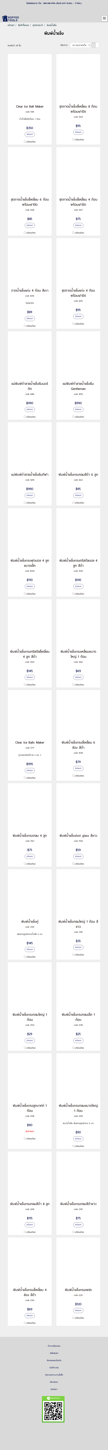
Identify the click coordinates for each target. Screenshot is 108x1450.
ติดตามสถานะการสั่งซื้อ (54, 1374)
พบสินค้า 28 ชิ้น (14, 45)
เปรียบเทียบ (31, 141)
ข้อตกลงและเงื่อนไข (54, 1360)
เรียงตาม (65, 45)
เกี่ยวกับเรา (54, 1382)
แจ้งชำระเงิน (54, 1367)
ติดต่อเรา (54, 1389)
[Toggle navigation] (104, 18)
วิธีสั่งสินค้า (54, 1353)
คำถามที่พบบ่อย (54, 1346)
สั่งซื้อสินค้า (30, 134)
